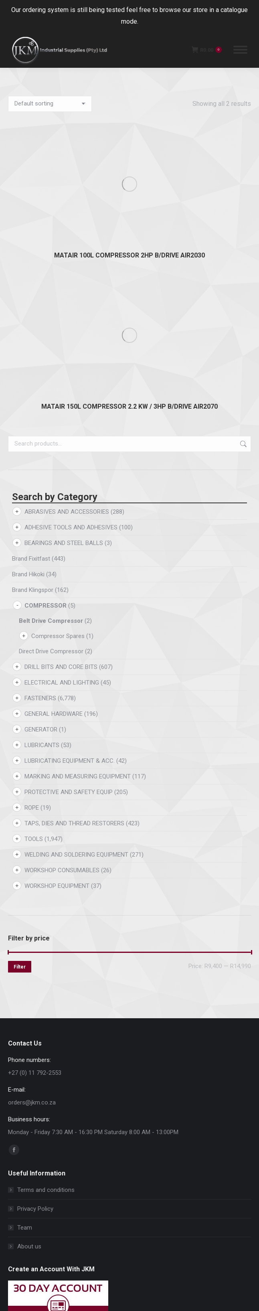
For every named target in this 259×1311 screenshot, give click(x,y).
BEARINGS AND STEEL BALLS (63, 315)
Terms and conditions (46, 962)
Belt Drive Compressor (51, 393)
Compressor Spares (58, 408)
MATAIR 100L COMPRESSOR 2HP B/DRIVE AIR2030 (129, 141)
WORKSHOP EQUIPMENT (56, 658)
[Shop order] (50, 104)
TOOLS (33, 611)
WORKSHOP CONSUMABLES (61, 642)
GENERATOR (40, 501)
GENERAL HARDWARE (53, 486)
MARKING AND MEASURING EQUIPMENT (77, 548)
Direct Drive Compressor (51, 423)
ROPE (31, 580)
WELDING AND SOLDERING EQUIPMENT (76, 626)
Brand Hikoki (28, 346)
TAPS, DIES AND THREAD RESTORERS (74, 595)
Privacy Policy (35, 981)
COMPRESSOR (45, 377)
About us (29, 1018)
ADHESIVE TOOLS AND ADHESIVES (70, 299)
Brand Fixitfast (31, 330)
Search (243, 216)
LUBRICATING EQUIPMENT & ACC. (69, 533)
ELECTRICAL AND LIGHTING (61, 454)
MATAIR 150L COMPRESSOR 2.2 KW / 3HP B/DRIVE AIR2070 (129, 178)
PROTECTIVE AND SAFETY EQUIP (68, 564)
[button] (109, 1263)
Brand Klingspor (32, 362)
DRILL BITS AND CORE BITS (60, 439)
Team (24, 999)
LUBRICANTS (41, 517)
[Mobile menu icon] (240, 50)
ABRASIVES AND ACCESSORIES (66, 284)
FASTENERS (40, 470)
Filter (20, 739)
